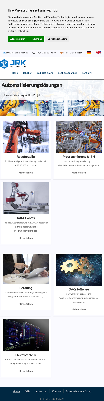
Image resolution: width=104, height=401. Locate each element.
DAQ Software (45, 73)
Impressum (41, 391)
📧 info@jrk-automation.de (15, 52)
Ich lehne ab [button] (36, 39)
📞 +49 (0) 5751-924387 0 (44, 52)
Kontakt (87, 73)
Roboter (27, 73)
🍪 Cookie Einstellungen (71, 52)
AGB (27, 391)
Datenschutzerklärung (78, 391)
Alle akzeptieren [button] (17, 39)
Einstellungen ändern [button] (57, 39)
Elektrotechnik (67, 73)
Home (15, 73)
